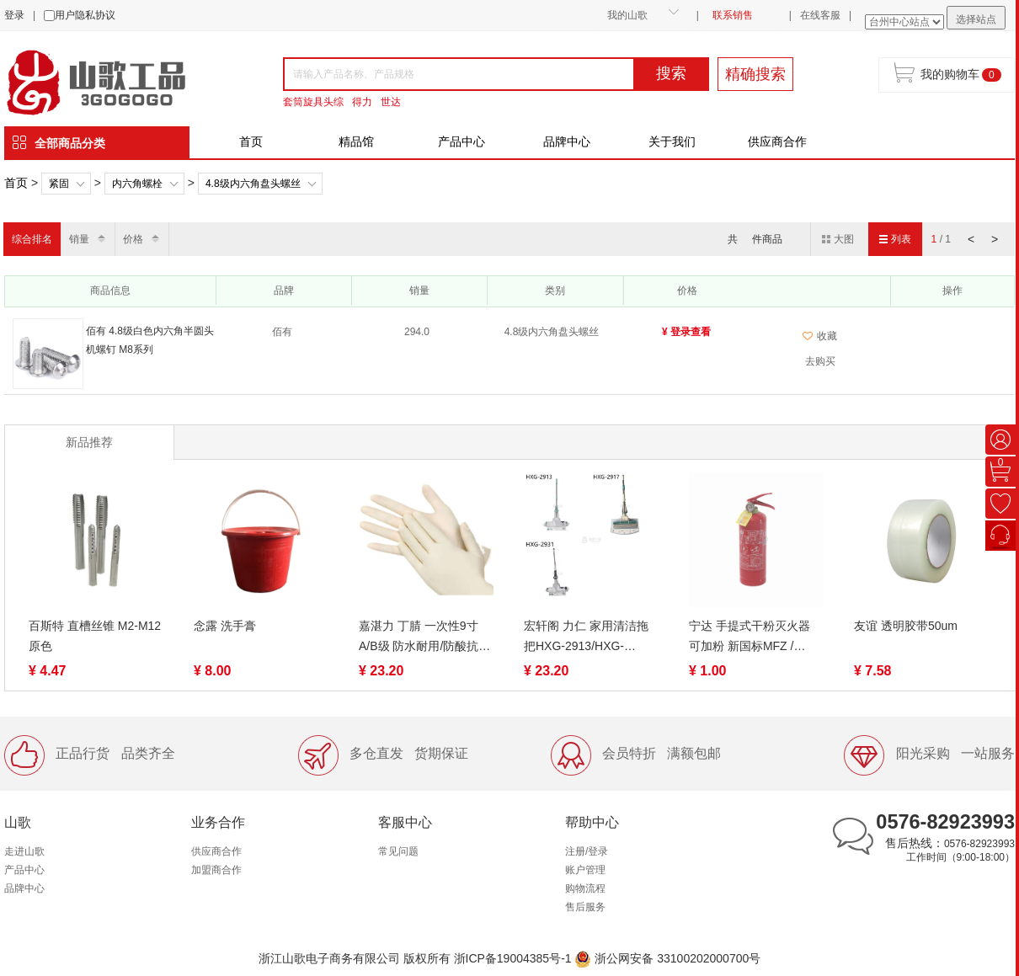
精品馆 (356, 141)
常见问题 (398, 851)
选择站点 (976, 19)
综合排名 (32, 239)
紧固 (59, 183)
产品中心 (461, 141)
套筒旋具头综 (313, 102)
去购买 (820, 361)
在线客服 (820, 15)
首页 (251, 141)
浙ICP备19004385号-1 (513, 958)
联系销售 (732, 15)
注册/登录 (586, 851)
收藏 (820, 336)
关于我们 (672, 141)
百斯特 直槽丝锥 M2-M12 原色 (95, 636)
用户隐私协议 (85, 15)
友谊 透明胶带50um (906, 625)
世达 (391, 102)
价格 (133, 239)
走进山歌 (24, 851)
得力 (362, 102)
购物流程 (585, 888)
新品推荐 (89, 442)
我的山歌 (627, 15)
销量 (79, 239)
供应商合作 (777, 141)
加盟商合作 (216, 870)
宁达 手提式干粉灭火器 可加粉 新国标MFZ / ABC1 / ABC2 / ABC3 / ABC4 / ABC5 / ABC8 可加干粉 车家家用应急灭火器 (755, 637)
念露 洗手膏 (225, 625)
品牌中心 (566, 141)
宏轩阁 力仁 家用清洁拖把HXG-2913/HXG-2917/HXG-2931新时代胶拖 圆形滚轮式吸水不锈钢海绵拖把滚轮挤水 (590, 637)
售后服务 (585, 907)
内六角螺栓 (137, 183)
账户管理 (585, 870)
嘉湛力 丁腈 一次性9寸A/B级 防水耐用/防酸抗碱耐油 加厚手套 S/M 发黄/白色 (424, 637)
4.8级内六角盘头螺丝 (253, 183)
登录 (14, 15)
